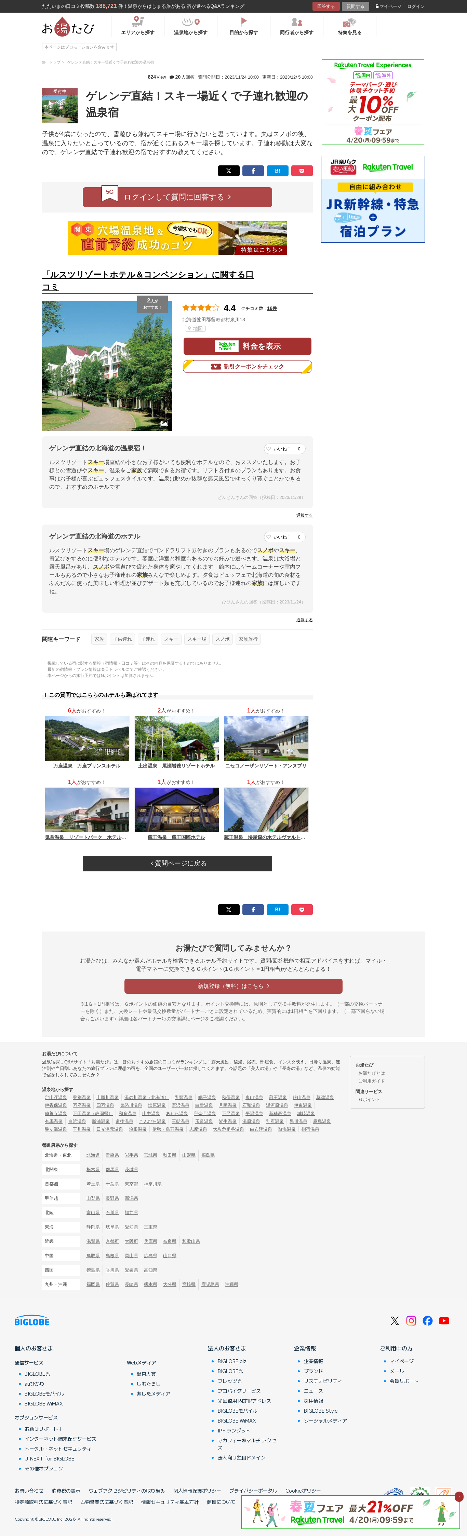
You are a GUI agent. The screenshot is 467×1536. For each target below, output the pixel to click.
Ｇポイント (369, 1099)
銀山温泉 (301, 1097)
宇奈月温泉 (205, 1113)
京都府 (112, 1241)
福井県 (131, 1212)
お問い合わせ (29, 1490)
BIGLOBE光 (37, 1373)
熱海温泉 (287, 1129)
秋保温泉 (231, 1097)
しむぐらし (149, 1383)
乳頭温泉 (183, 1097)
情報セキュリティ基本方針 (170, 1501)
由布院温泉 (261, 1129)
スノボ (222, 639)
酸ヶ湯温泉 (56, 1129)
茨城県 (131, 1169)
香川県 (112, 1270)
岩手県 (131, 1155)
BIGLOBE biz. (233, 1361)
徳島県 (93, 1270)
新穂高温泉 (280, 1113)
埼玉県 (93, 1183)
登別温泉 (82, 1097)
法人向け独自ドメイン (242, 1457)
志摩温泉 (198, 1129)
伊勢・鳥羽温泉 (168, 1129)
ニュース (313, 1390)
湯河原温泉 (277, 1105)
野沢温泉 (180, 1105)
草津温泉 (325, 1097)
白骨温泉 (204, 1105)
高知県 (150, 1270)
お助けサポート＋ (44, 1428)
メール (397, 1371)
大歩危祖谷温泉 (228, 1129)
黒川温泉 (298, 1121)
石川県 (112, 1212)
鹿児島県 (210, 1284)
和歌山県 (191, 1241)
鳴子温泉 (207, 1097)
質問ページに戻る (179, 863)
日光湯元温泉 (109, 1129)
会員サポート (404, 1380)
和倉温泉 (127, 1113)
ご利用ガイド (371, 1081)
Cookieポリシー (303, 1490)
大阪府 (131, 1241)
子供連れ (122, 639)
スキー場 (196, 639)
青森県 (112, 1155)
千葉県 (112, 1183)
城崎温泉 (306, 1113)
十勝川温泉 (107, 1097)
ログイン (416, 6)
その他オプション (44, 1468)
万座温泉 (82, 1105)
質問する (355, 6)
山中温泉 (151, 1113)
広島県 (150, 1255)
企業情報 (305, 1348)
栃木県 (93, 1169)
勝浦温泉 (101, 1121)
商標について (221, 1501)
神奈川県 (153, 1183)
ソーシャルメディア (325, 1420)
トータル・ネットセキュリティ (58, 1448)
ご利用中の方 (396, 1348)
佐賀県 (112, 1284)
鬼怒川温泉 (131, 1105)
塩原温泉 (157, 1105)
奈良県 (169, 1241)
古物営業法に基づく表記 (106, 1501)
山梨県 (93, 1198)
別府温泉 (275, 1121)
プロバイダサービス (239, 1390)
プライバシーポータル (253, 1490)
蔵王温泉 (278, 1097)
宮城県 (150, 1155)
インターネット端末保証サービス (60, 1438)
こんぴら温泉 (152, 1121)
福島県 (208, 1155)
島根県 (112, 1255)
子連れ (148, 639)
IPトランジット (234, 1430)
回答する (326, 6)
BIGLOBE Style (321, 1410)
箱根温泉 (138, 1129)
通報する (304, 515)
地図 (195, 328)
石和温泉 (251, 1105)
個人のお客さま (34, 1348)
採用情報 (313, 1400)
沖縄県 (231, 1284)
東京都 (131, 1183)
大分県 (169, 1284)
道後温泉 (124, 1121)
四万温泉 (105, 1105)
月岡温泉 (228, 1105)
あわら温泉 (177, 1113)
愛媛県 (131, 1270)
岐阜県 (112, 1226)
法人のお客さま (227, 1348)
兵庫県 (150, 1241)
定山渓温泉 (56, 1097)
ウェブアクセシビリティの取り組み (127, 1490)
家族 (99, 639)
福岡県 (93, 1284)
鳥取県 (93, 1255)
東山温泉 (254, 1097)
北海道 (93, 1155)
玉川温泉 (82, 1129)
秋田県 (169, 1155)
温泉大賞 (146, 1373)
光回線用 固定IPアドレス (244, 1400)
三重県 (150, 1226)
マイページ (389, 6)
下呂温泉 (231, 1113)
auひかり (34, 1383)
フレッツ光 (230, 1380)
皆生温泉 (228, 1121)
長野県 (112, 1198)
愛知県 (131, 1226)
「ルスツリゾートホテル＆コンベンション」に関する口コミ (148, 280)
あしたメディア (153, 1393)
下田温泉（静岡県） (93, 1113)
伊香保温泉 (56, 1105)
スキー (171, 639)
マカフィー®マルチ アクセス (247, 1444)
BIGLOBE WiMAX (44, 1403)
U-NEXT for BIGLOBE (49, 1458)
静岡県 (93, 1226)
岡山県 (131, 1255)
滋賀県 (93, 1241)
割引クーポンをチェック (247, 367)
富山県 (93, 1212)
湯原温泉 (251, 1121)
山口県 (169, 1255)
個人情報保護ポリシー (197, 1490)
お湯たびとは (371, 1073)
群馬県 (112, 1169)
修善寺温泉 (56, 1113)
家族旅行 (248, 639)
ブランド (313, 1371)
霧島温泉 (322, 1121)
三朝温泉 (180, 1121)
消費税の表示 (66, 1490)
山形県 (189, 1155)
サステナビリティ (323, 1380)
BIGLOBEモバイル (44, 1393)
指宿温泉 (310, 1129)
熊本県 (150, 1284)
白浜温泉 (77, 1121)
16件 (272, 308)
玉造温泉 (204, 1121)
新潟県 (131, 1198)
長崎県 (131, 1284)
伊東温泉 (303, 1105)
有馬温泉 (54, 1121)
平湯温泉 (254, 1113)
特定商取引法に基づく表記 (43, 1501)
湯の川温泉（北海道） (146, 1097)
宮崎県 (189, 1284)
